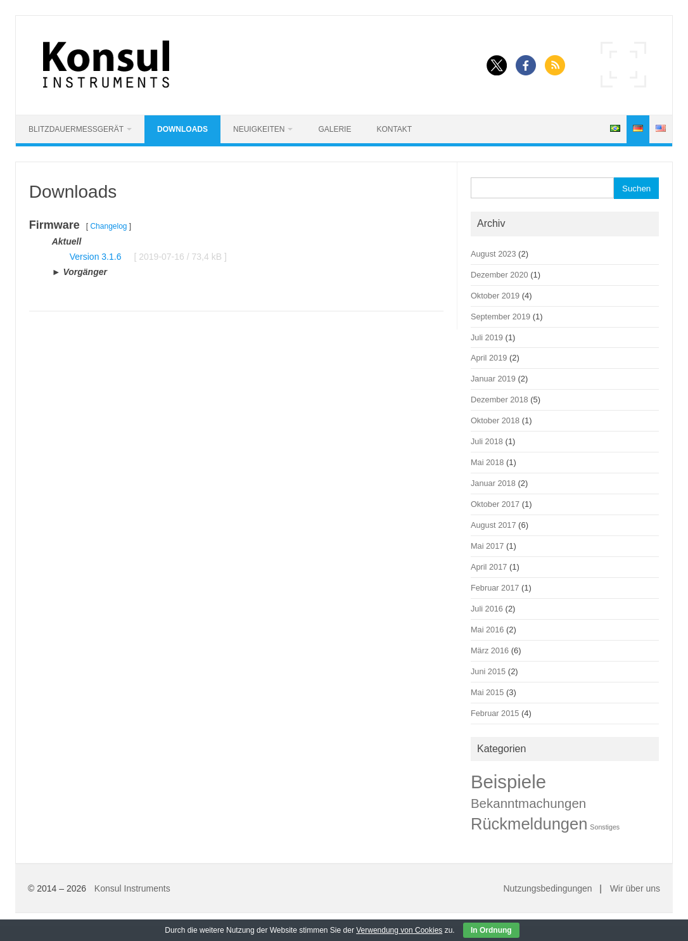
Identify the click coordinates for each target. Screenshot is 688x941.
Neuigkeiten (258, 129)
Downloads (182, 129)
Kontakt (394, 129)
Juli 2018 (487, 441)
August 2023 (493, 254)
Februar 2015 (495, 713)
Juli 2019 (487, 337)
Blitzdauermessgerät (76, 129)
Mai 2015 (487, 692)
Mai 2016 (487, 629)
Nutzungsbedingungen (547, 888)
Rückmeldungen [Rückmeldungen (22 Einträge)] (529, 824)
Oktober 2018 (495, 420)
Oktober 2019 (495, 295)
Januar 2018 (493, 483)
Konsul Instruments (132, 888)
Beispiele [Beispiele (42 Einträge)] (508, 781)
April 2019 (489, 357)
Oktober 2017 (495, 504)
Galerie (334, 129)
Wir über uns (635, 888)
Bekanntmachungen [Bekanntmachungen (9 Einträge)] (528, 803)
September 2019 (500, 316)
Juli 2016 (487, 608)
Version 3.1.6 (96, 257)
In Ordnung (491, 930)
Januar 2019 (493, 378)
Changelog (108, 226)
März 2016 (490, 650)
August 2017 (493, 525)
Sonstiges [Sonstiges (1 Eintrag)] (605, 827)
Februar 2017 (495, 587)
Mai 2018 (487, 462)
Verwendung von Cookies (399, 930)
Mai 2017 (487, 546)
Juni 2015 (488, 671)
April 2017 (489, 567)
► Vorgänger (79, 272)
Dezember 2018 (499, 399)
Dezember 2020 (499, 274)
